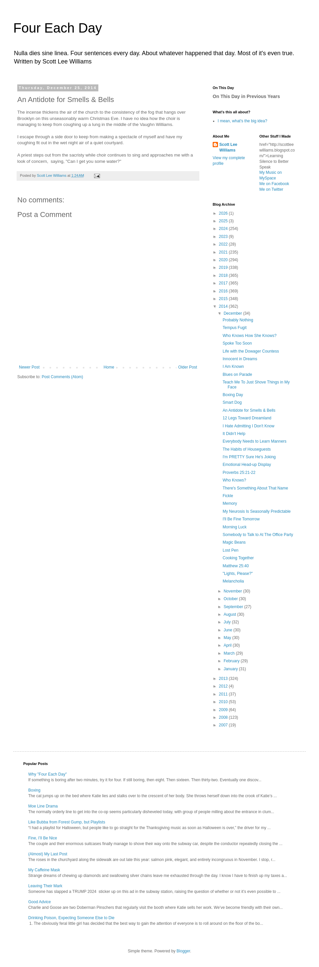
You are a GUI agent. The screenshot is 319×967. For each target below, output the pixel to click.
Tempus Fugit (235, 327)
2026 (224, 213)
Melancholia (233, 581)
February (232, 661)
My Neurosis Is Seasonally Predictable (257, 511)
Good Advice (39, 902)
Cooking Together (238, 558)
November (233, 591)
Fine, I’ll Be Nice (42, 838)
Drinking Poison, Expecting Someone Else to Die (71, 917)
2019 (224, 267)
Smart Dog (232, 402)
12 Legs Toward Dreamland (247, 418)
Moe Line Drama (43, 806)
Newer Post (29, 367)
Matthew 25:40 (236, 566)
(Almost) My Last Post (47, 854)
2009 (224, 709)
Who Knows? (234, 480)
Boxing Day (233, 394)
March (230, 653)
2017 (224, 283)
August (230, 614)
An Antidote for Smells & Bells (249, 410)
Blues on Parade (237, 374)
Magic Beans (234, 542)
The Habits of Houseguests (247, 449)
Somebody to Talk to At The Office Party (258, 534)
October (231, 598)
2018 (224, 275)
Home (109, 367)
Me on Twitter (271, 189)
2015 (224, 298)
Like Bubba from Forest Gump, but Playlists (66, 822)
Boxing (34, 790)
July (228, 622)
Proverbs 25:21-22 (239, 472)
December (233, 313)
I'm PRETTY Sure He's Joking (249, 457)
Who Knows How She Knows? (249, 335)
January (231, 669)
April (228, 645)
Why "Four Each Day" (47, 774)
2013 (224, 678)
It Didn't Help (234, 433)
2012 (224, 686)
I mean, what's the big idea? (242, 121)
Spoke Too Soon (237, 343)
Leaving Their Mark (45, 886)
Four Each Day (57, 28)
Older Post (187, 367)
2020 (224, 260)
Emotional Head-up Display (247, 464)
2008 (224, 717)
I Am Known (233, 366)
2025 (224, 221)
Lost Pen (230, 550)
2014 (224, 306)
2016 (224, 291)
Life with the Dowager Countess (251, 351)
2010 (224, 701)
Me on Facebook (274, 183)
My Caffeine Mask (44, 870)
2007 (224, 725)
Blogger (183, 951)
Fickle (228, 495)
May (228, 637)
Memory (230, 503)
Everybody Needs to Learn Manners (254, 441)
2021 (224, 252)
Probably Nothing (238, 320)
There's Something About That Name (255, 488)
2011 (224, 694)
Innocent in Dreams (240, 359)
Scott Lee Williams (228, 147)
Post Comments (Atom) (62, 377)
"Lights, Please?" (238, 573)
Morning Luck (235, 527)
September (234, 606)
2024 (224, 228)
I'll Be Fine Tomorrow (241, 519)
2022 (224, 244)
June (228, 630)
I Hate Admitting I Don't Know (248, 426)
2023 (224, 236)
